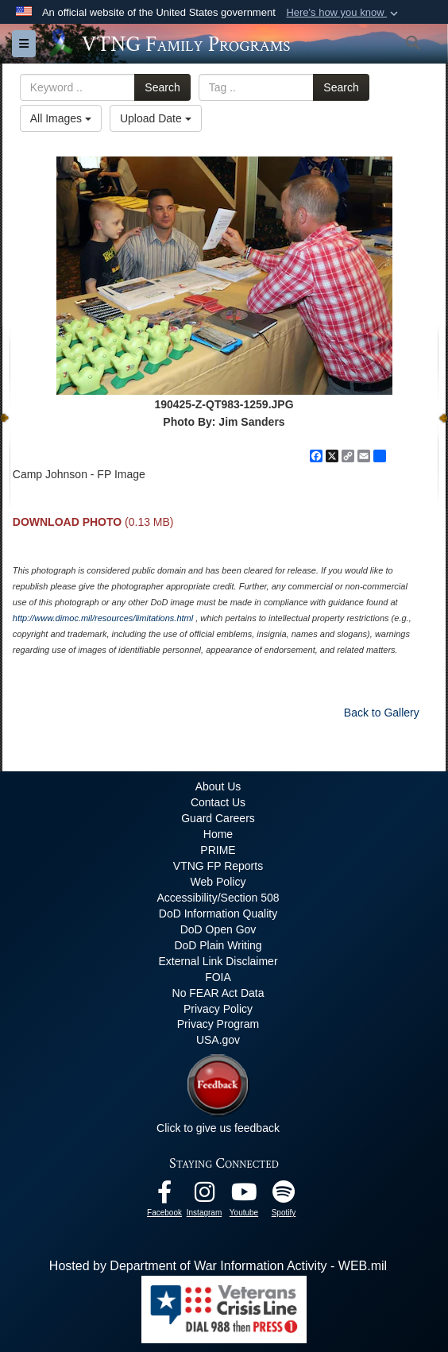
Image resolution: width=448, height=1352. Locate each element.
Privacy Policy (218, 1008)
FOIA (218, 977)
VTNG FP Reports (218, 865)
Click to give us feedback (218, 1128)
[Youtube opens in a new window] (244, 1196)
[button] (343, 13)
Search (162, 87)
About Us (218, 786)
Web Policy (218, 881)
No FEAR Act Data (218, 993)
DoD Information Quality (218, 913)
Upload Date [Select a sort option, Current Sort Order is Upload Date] (155, 118)
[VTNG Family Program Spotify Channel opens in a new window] (283, 1196)
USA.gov (218, 1039)
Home (218, 834)
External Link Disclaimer (217, 961)
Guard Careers (218, 818)
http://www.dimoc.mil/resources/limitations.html (103, 618)
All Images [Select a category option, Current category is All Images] (60, 118)
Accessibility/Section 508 (217, 897)
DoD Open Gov (218, 929)
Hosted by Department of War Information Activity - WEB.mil (218, 1266)
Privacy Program (218, 1024)
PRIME (217, 850)
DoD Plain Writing (217, 945)
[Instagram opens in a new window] (204, 1196)
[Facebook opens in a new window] (164, 1196)
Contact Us (218, 802)
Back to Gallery (381, 712)
